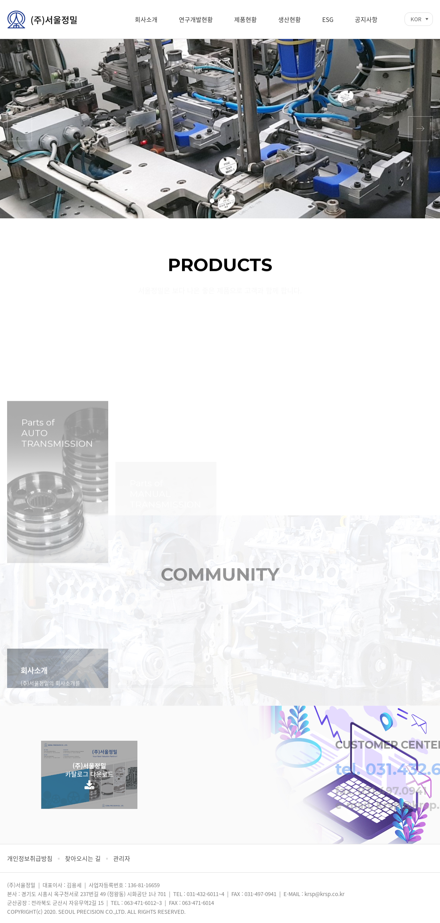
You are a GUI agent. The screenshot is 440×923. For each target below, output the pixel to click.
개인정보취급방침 (30, 858)
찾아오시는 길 (83, 858)
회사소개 (146, 19)
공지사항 (366, 19)
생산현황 (289, 19)
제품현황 (245, 19)
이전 (19, 128)
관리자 (121, 858)
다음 (420, 128)
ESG (328, 19)
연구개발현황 (196, 19)
